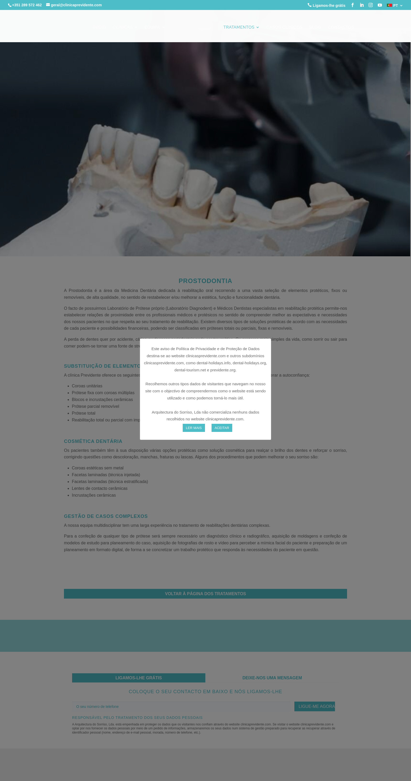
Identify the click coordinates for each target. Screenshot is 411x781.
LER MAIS (194, 428)
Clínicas (123, 27)
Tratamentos (239, 27)
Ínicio (99, 27)
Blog (315, 27)
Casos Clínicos (284, 27)
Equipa (152, 27)
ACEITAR (222, 428)
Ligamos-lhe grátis (326, 5)
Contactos (341, 27)
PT (392, 6)
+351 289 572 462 (27, 5)
